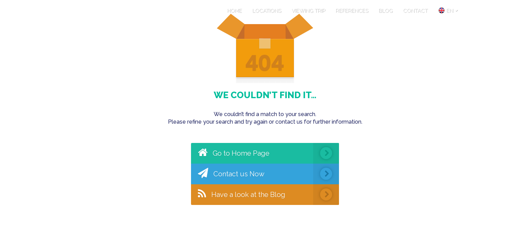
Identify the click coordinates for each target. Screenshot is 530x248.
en (448, 10)
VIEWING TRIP (308, 11)
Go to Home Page (268, 153)
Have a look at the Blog (268, 194)
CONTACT (415, 11)
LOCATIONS (266, 11)
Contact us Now (268, 174)
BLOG (386, 11)
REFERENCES (352, 11)
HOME (234, 11)
